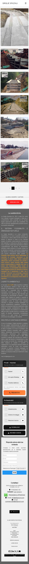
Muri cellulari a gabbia (14, 531)
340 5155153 (18, 492)
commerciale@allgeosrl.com (14, 501)
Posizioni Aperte (14, 546)
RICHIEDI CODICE (14, 433)
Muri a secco (14, 532)
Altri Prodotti (14, 535)
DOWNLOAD (14, 427)
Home (14, 530)
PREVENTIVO (14, 392)
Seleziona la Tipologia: (9, 468)
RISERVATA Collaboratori (14, 540)
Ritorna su (14, 511)
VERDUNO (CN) (14, 202)
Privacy (14, 555)
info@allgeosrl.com (18, 498)
